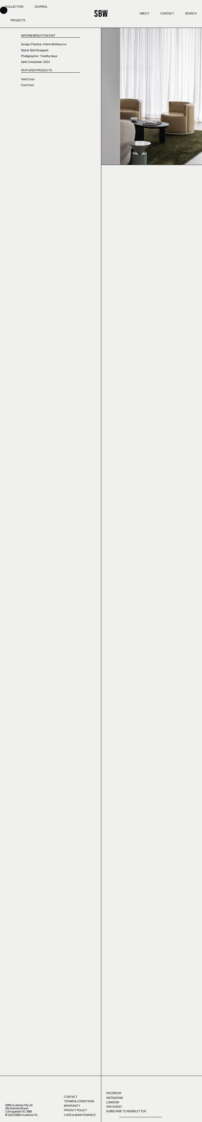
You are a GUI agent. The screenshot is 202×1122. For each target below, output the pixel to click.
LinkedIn (112, 1102)
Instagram (114, 1097)
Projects (18, 20)
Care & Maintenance (80, 1115)
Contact (167, 13)
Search (191, 13)
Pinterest (114, 1106)
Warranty (72, 1105)
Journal (41, 6)
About (144, 13)
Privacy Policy (75, 1110)
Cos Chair (27, 85)
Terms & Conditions (79, 1101)
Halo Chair (28, 79)
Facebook (113, 1093)
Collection (14, 6)
